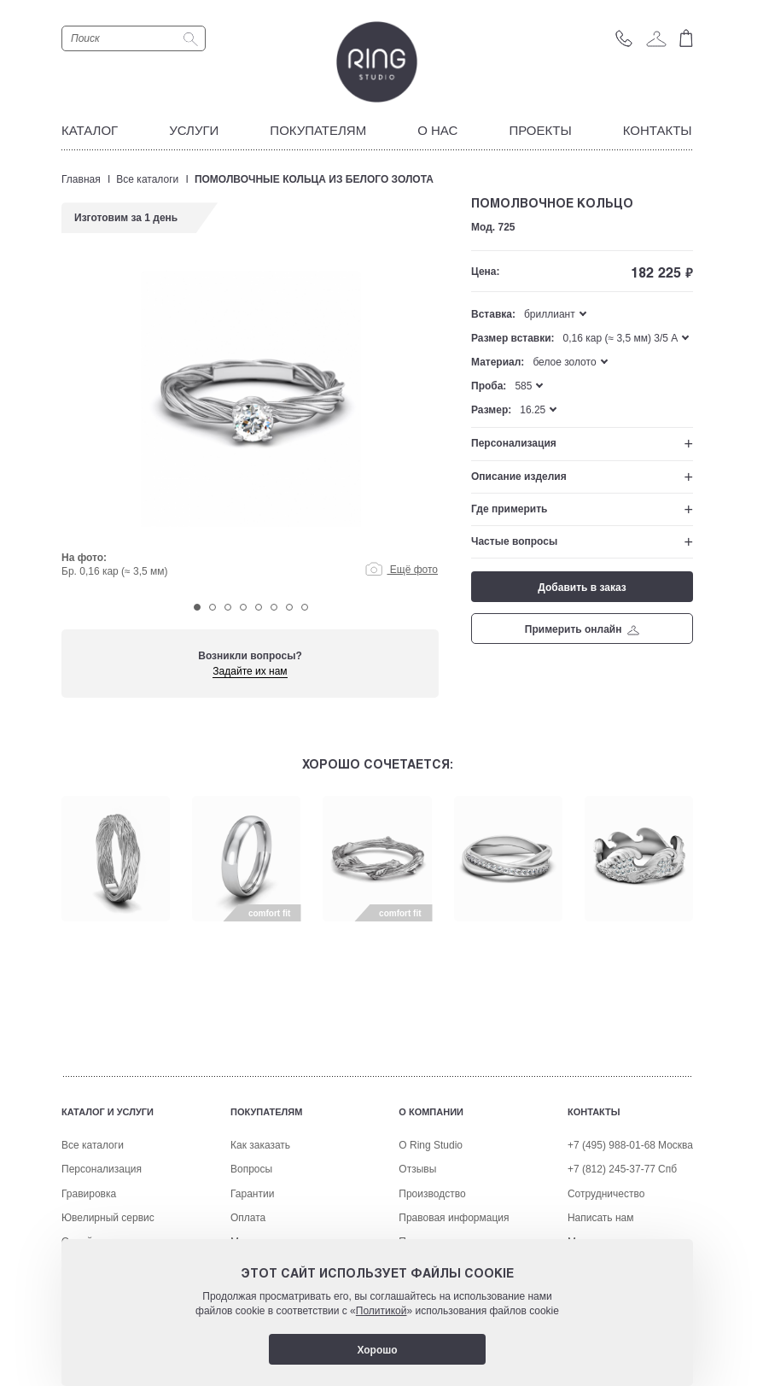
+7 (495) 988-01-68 (611, 1145)
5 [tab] (258, 607)
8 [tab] (304, 607)
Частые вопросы (514, 541)
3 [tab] (227, 607)
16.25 (532, 410)
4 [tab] (243, 607)
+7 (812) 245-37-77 (611, 1169)
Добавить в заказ (582, 588)
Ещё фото (401, 570)
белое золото (564, 362)
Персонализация (513, 443)
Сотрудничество (606, 1194)
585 (523, 386)
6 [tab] (274, 607)
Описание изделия (519, 476)
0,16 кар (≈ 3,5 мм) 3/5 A (621, 338)
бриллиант (549, 314)
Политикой (381, 1311)
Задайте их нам (250, 671)
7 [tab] (289, 607)
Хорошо (377, 1350)
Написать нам (601, 1218)
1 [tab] (197, 607)
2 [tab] (212, 607)
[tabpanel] (250, 429)
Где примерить (509, 509)
